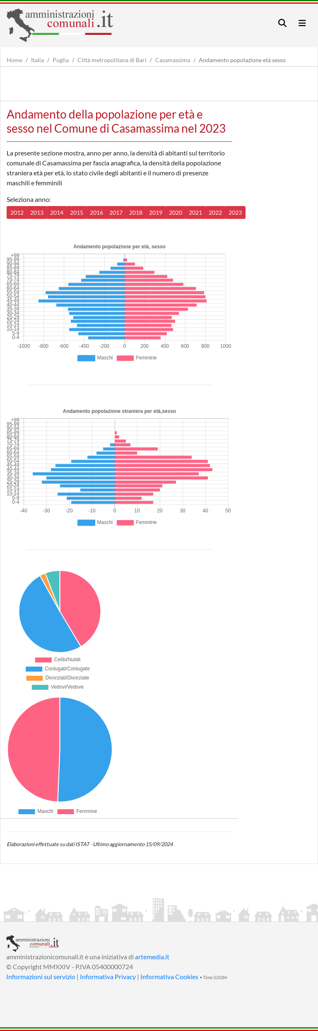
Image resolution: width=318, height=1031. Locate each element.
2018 (135, 212)
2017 (116, 212)
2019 (155, 212)
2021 (195, 212)
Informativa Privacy (108, 976)
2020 (175, 212)
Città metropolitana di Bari (112, 59)
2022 (215, 212)
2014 (56, 212)
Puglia (61, 59)
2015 (76, 212)
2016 (96, 212)
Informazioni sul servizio (40, 976)
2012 (17, 212)
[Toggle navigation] (282, 23)
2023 (235, 212)
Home (14, 59)
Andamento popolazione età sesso (242, 59)
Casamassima (172, 59)
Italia (37, 59)
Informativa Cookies (169, 976)
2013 (36, 212)
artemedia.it (152, 957)
